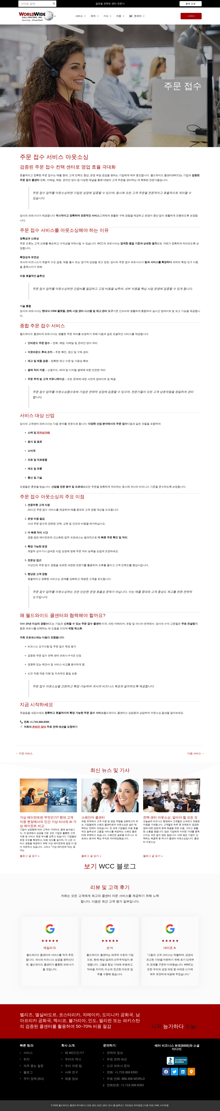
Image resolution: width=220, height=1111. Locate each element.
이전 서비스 (24, 753)
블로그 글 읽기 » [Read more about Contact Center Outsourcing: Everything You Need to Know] (153, 855)
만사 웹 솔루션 (115, 1105)
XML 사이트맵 (162, 1105)
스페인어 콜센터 (93, 817)
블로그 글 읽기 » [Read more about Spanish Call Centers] (91, 855)
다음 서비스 (195, 753)
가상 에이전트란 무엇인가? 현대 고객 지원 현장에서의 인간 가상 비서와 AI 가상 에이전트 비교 (48, 822)
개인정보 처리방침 (133, 1105)
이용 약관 (148, 1105)
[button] (191, 3)
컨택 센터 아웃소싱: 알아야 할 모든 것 (170, 817)
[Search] (54, 4)
